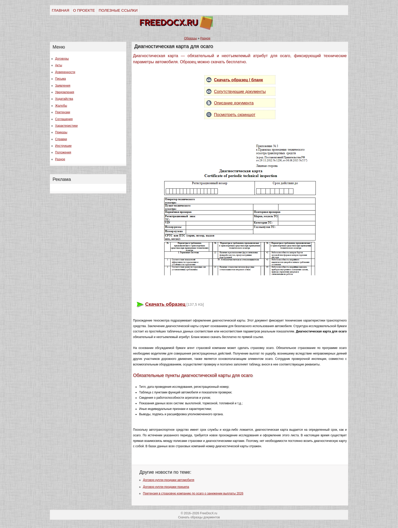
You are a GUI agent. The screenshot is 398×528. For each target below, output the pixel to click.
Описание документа (234, 103)
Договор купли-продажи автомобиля (168, 480)
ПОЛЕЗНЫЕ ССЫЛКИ (118, 10)
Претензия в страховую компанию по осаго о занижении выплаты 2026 (193, 493)
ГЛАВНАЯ (60, 10)
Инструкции (63, 146)
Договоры (62, 58)
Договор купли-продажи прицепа (166, 487)
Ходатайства (64, 99)
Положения (63, 152)
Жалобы (61, 105)
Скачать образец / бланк (238, 80)
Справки (61, 139)
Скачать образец (165, 304)
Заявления (62, 85)
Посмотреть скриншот (234, 115)
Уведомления (64, 92)
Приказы (61, 132)
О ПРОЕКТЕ (84, 10)
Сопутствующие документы (240, 91)
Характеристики (66, 125)
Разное (60, 159)
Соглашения (64, 119)
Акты (58, 65)
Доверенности (65, 72)
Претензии (62, 112)
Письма (60, 79)
